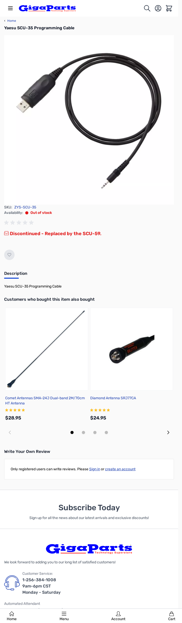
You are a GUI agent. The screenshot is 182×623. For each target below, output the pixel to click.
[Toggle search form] (147, 8)
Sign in (94, 469)
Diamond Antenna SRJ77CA (113, 398)
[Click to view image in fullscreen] (89, 120)
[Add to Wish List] (9, 255)
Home (12, 616)
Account (118, 616)
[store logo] (47, 8)
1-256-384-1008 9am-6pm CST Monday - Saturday (41, 586)
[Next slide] (168, 432)
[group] (19, 223)
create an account (120, 469)
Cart (171, 616)
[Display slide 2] (83, 432)
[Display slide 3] (95, 432)
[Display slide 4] (106, 432)
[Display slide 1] (72, 432)
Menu (64, 616)
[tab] (15, 275)
